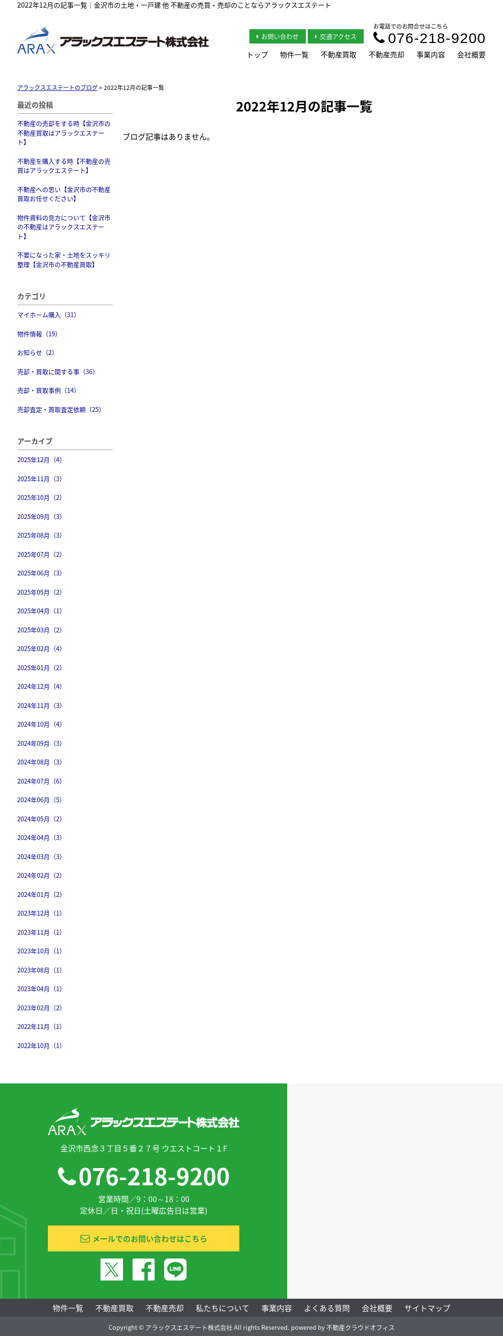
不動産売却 (386, 54)
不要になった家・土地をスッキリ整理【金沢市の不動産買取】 (64, 259)
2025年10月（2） (41, 497)
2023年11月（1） (41, 932)
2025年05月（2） (41, 591)
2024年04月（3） (41, 837)
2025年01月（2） (41, 667)
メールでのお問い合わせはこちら (143, 1238)
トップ (257, 54)
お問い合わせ (278, 36)
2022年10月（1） (41, 1045)
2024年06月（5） (41, 799)
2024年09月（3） (41, 743)
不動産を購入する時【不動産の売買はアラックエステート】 (64, 165)
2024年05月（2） (41, 818)
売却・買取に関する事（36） (58, 371)
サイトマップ (427, 1308)
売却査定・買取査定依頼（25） (61, 409)
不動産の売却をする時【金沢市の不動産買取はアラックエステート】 (64, 132)
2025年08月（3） (41, 535)
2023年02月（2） (41, 1007)
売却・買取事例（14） (48, 390)
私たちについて (222, 1308)
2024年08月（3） (41, 761)
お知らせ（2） (37, 352)
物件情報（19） (39, 333)
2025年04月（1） (41, 610)
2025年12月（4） (41, 459)
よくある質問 (327, 1308)
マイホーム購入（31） (48, 314)
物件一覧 (294, 54)
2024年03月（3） (41, 856)
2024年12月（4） (41, 686)
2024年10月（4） (41, 724)
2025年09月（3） (41, 516)
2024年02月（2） (41, 875)
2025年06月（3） (41, 572)
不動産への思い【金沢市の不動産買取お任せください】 (64, 194)
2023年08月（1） (41, 969)
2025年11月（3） (41, 478)
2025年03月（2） (41, 629)
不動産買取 (339, 54)
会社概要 (471, 54)
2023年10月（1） (41, 950)
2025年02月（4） (41, 648)
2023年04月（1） (41, 988)
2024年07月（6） (41, 780)
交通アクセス (336, 36)
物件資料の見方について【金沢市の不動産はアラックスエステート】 (64, 227)
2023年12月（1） (41, 912)
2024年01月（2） (41, 894)
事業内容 (430, 54)
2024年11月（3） (41, 705)
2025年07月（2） (41, 554)
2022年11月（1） (41, 1026)
